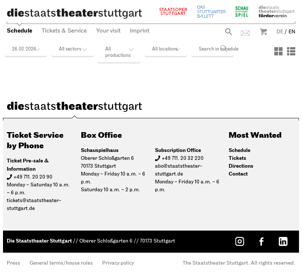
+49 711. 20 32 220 (183, 158)
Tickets (237, 158)
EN (292, 32)
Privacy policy (118, 263)
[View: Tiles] (278, 51)
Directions (241, 166)
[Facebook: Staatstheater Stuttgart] (261, 241)
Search (228, 31)
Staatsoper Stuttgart (173, 11)
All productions (118, 52)
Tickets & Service (64, 31)
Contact (245, 33)
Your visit (108, 31)
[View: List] (291, 51)
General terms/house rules (61, 263)
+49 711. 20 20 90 (32, 177)
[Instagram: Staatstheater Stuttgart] (239, 241)
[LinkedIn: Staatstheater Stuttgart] (283, 241)
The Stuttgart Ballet (211, 11)
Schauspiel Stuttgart (241, 11)
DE (280, 32)
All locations (165, 49)
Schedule (19, 30)
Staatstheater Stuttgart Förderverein (276, 11)
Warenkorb (263, 31)
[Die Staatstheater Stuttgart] (74, 13)
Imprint (139, 31)
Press (13, 263)
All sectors (70, 49)
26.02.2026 (24, 49)
